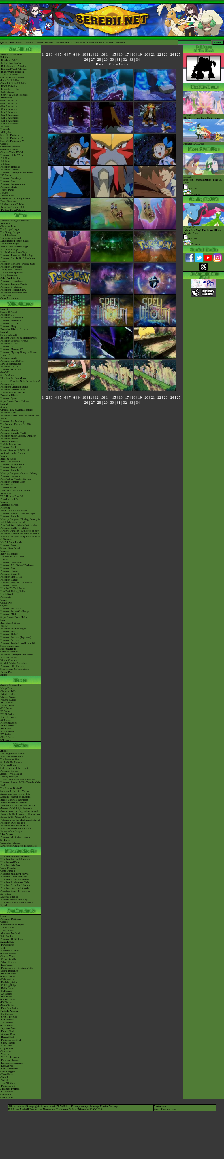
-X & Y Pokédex (9, 74)
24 (172, 54)
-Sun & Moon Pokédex (12, 77)
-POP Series (6, 1025)
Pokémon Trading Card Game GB (18, 643)
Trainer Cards (7, 927)
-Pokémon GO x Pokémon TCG (16, 967)
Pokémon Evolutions (11, 286)
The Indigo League (10, 229)
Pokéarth (120, 42)
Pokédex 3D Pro (8, 487)
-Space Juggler (8, 1071)
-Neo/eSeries (7, 1005)
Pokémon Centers (9, 169)
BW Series (6, 728)
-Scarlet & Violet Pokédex (14, 94)
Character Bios (8, 226)
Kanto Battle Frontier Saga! (14, 240)
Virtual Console (8, 660)
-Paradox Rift (7, 944)
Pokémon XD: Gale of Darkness (17, 565)
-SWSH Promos (8, 1016)
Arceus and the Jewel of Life (15, 793)
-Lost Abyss (6, 1065)
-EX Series (6, 1002)
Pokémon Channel (9, 571)
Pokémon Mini (8, 614)
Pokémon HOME (9, 343)
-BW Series (6, 996)
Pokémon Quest (8, 398)
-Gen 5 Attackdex (9, 112)
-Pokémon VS (7, 1085)
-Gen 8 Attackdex (9, 120)
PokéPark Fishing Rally (12, 591)
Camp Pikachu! (8, 867)
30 (112, 59)
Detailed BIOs (7, 694)
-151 (2, 947)
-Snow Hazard (7, 1042)
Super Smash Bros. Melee (13, 617)
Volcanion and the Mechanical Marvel (20, 819)
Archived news (14, 54)
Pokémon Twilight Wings (13, 283)
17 (127, 54)
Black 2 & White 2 (10, 461)
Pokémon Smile (8, 357)
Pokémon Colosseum (11, 562)
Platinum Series (8, 722)
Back (156, 1108)
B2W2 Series (7, 731)
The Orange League (10, 232)
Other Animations (9, 298)
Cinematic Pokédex (10, 146)
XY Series (5, 734)
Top (174, 1108)
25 (178, 54)
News (3, 54)
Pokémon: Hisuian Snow (13, 289)
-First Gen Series (9, 1008)
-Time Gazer (6, 1074)
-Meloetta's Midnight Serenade (16, 808)
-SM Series (6, 990)
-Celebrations (7, 979)
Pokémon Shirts (8, 186)
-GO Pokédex (7, 91)
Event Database (8, 201)
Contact (39, 42)
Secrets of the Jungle (11, 831)
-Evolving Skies (8, 982)
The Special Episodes (11, 269)
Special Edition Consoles (13, 663)
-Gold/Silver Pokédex (11, 63)
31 (118, 59)
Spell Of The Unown (11, 762)
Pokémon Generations (11, 281)
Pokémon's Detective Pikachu (15, 837)
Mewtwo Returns (9, 765)
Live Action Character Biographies (18, 845)
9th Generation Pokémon (13, 204)
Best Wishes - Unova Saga (14, 246)
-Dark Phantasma (9, 1068)
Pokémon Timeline (10, 166)
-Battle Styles (7, 988)
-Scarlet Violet (7, 956)
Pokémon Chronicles (11, 266)
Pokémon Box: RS (10, 573)
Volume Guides (8, 699)
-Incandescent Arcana (11, 1062)
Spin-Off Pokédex (9, 135)
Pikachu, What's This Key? (14, 899)
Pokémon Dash (8, 568)
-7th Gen (5, 163)
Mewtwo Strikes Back (11, 756)
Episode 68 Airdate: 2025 (203, 228)
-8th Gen (5, 161)
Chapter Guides (8, 696)
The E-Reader (7, 594)
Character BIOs (8, 691)
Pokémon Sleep (8, 326)
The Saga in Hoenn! (10, 237)
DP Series (5, 719)
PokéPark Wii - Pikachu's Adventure (19, 524)
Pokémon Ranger (9, 579)
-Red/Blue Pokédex (10, 60)
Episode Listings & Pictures (14, 220)
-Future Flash (7, 1031)
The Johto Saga (8, 235)
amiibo (3, 674)
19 (140, 54)
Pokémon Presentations (12, 184)
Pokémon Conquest (10, 476)
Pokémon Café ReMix (12, 317)
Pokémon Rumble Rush (12, 389)
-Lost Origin (6, 964)
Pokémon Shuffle (9, 429)
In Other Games (8, 657)
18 (133, 54)
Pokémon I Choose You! (13, 822)
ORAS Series (7, 737)
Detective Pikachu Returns (14, 329)
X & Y (3, 406)
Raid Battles (6, 936)
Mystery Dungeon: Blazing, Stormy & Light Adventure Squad (20, 520)
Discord (49, 42)
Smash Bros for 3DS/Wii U (14, 450)
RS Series (5, 711)
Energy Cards (7, 930)
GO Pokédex (78, 42)
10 (84, 54)
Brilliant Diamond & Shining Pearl (18, 337)
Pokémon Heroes (9, 770)
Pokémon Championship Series (16, 172)
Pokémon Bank (8, 412)
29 (106, 59)
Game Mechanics (9, 149)
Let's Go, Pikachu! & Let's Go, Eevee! (20, 381)
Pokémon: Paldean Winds (13, 292)
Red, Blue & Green (10, 622)
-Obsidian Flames (9, 950)
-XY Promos (6, 1022)
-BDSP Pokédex (8, 86)
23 (165, 54)
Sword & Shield (8, 334)
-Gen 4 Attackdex (9, 109)
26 (86, 59)
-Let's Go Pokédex (10, 80)
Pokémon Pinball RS (11, 576)
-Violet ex (5, 1054)
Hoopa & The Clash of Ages (15, 816)
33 (131, 59)
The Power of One (9, 759)
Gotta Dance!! (7, 870)
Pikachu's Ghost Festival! (13, 876)
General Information (11, 685)
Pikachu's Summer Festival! (14, 873)
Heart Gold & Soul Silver (13, 510)
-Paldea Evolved (8, 953)
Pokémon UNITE (9, 323)
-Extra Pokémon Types (12, 924)
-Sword (4, 1077)
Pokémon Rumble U (11, 470)
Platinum (5, 507)
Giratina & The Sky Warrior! (15, 791)
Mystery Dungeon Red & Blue (16, 582)
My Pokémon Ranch (11, 542)
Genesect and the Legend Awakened (19, 811)
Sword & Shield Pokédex (100, 42)
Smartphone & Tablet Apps (14, 668)
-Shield (4, 1080)
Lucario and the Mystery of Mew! (17, 779)
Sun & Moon (7, 375)
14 (108, 54)
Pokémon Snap (8, 631)
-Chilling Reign (8, 985)
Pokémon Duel (8, 447)
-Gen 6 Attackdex (9, 114)
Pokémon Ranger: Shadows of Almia (19, 533)
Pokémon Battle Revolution (14, 527)
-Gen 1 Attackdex (9, 100)
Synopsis (190, 238)
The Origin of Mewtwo (12, 753)
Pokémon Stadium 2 (10, 608)
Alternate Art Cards (10, 933)
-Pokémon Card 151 (10, 1039)
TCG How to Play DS (11, 496)
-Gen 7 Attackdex (9, 117)
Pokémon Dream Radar (12, 464)
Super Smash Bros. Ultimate (15, 401)
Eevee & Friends (9, 896)
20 (146, 54)
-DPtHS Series (8, 999)
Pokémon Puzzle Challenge (14, 611)
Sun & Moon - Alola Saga (13, 252)
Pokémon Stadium (9, 640)
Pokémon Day (7, 181)
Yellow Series (7, 705)
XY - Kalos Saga (9, 249)
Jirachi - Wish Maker (11, 773)
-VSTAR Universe (10, 1057)
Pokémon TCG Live (10, 369)
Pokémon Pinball (9, 634)
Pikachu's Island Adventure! (14, 879)
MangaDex (6, 688)
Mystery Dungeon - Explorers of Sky (19, 530)
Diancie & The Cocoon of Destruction (20, 814)
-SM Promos (7, 1019)
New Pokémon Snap (11, 363)
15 (114, 54)
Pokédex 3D (6, 484)
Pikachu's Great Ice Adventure (16, 885)
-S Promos (5, 1094)
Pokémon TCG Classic (12, 939)
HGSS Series (7, 725)
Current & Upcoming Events (15, 198)
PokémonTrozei (8, 585)
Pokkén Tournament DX (13, 392)
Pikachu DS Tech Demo (12, 588)
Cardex (4, 143)
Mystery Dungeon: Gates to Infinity (18, 473)
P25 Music (6, 175)
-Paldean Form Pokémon (13, 209)
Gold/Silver (6, 602)
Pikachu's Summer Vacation (14, 856)
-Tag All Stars (7, 1083)
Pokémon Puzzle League (13, 628)
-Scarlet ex (6, 1051)
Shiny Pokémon (8, 275)
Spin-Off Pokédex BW (12, 140)
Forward (165, 1108)
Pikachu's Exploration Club (14, 882)
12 (97, 54)
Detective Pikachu (9, 395)
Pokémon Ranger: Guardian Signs (18, 513)
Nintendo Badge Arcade (12, 453)
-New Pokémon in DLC (12, 207)
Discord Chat (7, 195)
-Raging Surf (7, 1036)
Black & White (8, 458)
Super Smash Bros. (10, 645)
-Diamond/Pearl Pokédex (13, 68)
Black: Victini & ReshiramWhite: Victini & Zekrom (14, 801)
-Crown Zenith (8, 959)
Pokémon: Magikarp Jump (14, 386)
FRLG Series (7, 714)
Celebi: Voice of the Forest (14, 768)
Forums (29, 42)
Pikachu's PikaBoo (10, 865)
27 (93, 59)
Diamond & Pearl (9, 504)
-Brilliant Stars (8, 973)
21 (153, 54)
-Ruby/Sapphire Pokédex (13, 66)
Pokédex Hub (62, 42)
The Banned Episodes (11, 272)
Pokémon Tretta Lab (11, 467)
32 (125, 59)
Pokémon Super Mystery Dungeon (18, 435)
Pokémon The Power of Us (14, 825)
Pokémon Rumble (9, 516)
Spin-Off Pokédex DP (11, 137)
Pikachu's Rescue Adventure (15, 859)
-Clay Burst (6, 1045)
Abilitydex (6, 132)
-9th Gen (5, 158)
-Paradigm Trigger (9, 1060)
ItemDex (5, 126)
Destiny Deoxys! (9, 776)
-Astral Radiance (9, 970)
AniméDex (6, 223)
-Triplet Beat (7, 1048)
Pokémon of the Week (11, 155)
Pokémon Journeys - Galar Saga (16, 255)
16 (121, 54)
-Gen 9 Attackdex (9, 123)
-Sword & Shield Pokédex (13, 83)
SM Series (5, 740)
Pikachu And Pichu (10, 862)
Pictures (191, 193)
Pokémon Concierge (10, 178)
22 (159, 54)
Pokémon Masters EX (11, 320)
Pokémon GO (7, 314)
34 (138, 59)
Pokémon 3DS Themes (12, 666)
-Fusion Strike (7, 976)
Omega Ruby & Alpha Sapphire (16, 409)
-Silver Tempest (8, 962)
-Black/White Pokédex (12, 71)
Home (19, 42)
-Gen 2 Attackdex (9, 103)
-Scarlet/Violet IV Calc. (12, 152)
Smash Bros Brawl (10, 548)
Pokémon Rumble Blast (12, 481)
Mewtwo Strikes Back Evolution (17, 828)
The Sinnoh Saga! (9, 243)
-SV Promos (6, 1013)
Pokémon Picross (9, 438)
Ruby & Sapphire (9, 553)
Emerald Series (8, 717)
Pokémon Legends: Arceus (14, 340)
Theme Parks (7, 189)
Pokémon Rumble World (13, 432)
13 (102, 54)
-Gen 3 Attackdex (9, 106)
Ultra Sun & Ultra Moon (13, 378)
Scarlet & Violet (8, 311)
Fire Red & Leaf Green (12, 556)
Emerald (4, 559)
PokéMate (5, 596)
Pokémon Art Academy (12, 421)
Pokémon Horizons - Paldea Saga (17, 263)
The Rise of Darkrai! (11, 788)
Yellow (4, 625)
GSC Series (6, 708)
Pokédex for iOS (9, 499)
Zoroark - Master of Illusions (15, 796)
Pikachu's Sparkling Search (14, 888)
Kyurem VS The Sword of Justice (17, 805)
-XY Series (6, 993)
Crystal (4, 605)
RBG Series (6, 702)
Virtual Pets (6, 671)
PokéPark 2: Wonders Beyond (15, 478)
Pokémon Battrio (9, 545)
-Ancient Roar (7, 1034)
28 (99, 59)
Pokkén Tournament (10, 444)
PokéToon (5, 295)
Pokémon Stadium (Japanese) (15, 637)
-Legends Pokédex (10, 89)
